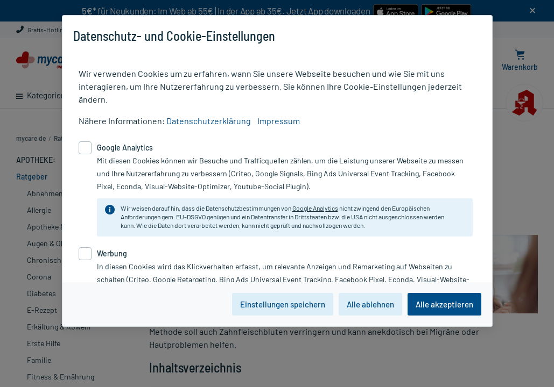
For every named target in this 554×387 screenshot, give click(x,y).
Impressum (278, 121)
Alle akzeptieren (444, 304)
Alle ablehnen (370, 304)
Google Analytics (315, 208)
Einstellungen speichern (282, 304)
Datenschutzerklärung (208, 121)
